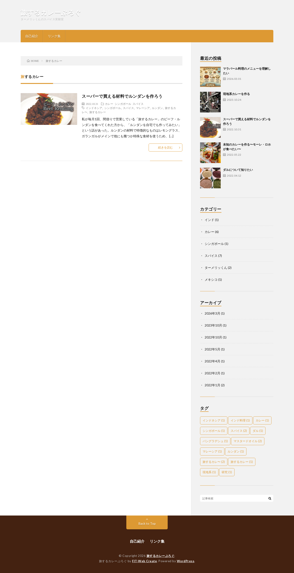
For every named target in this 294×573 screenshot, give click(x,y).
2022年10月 (213, 337)
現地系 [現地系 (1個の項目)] (209, 472)
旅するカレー (97, 112)
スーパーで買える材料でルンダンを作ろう (122, 96)
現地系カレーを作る (236, 94)
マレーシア (143, 107)
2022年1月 (212, 385)
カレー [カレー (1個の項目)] (262, 420)
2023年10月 (213, 325)
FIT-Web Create (144, 561)
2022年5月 (212, 349)
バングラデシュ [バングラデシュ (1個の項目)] (215, 441)
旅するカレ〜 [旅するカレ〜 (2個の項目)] (214, 462)
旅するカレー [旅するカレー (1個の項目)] (242, 462)
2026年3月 (212, 313)
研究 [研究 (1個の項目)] (227, 472)
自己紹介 (31, 36)
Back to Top (147, 523)
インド (209, 220)
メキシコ (211, 279)
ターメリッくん (216, 267)
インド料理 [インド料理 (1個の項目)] (240, 420)
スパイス (138, 103)
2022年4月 (212, 361)
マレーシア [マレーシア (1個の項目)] (212, 451)
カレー (109, 103)
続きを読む (165, 147)
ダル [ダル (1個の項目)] (258, 431)
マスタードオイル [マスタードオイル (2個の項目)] (248, 441)
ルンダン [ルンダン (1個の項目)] (236, 451)
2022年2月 (212, 373)
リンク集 (54, 36)
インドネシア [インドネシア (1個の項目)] (214, 420)
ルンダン (157, 107)
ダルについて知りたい (238, 170)
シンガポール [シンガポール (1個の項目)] (214, 431)
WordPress (186, 561)
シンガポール (123, 103)
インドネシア (94, 107)
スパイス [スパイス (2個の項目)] (239, 431)
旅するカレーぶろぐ (51, 12)
